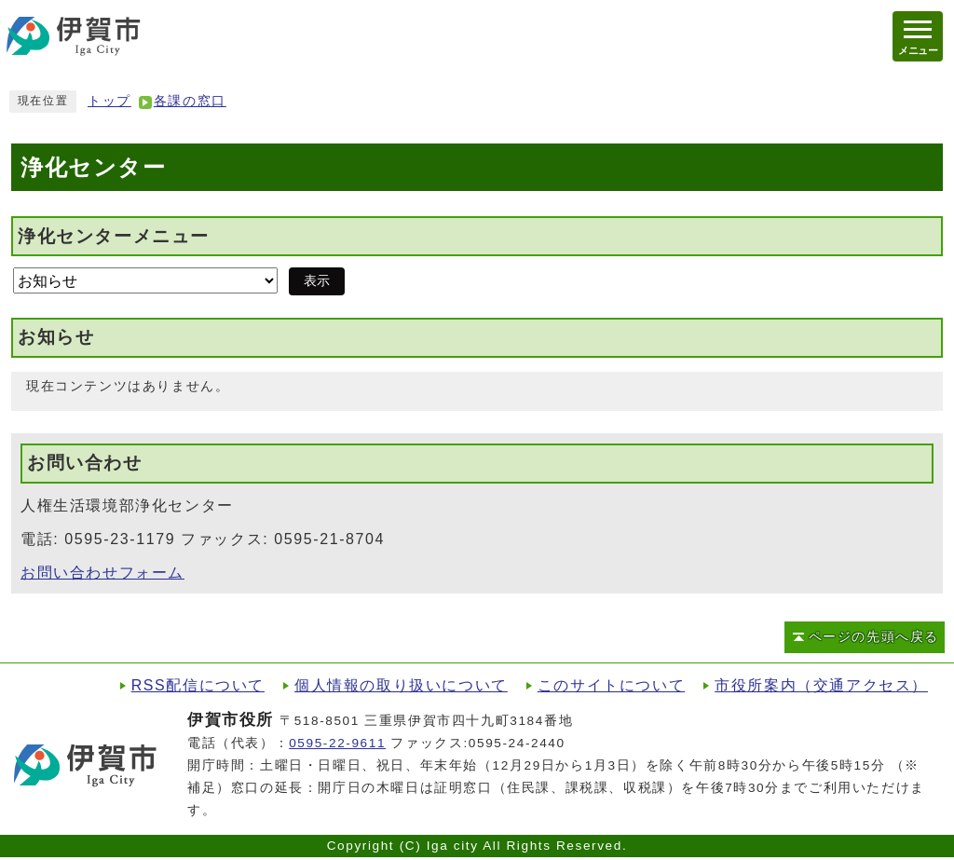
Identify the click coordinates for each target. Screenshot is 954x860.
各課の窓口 (190, 101)
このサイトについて (611, 685)
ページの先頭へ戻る (874, 637)
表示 (317, 281)
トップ (109, 101)
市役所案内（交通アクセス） (821, 685)
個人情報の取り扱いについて (401, 685)
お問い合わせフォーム (102, 572)
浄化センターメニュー (114, 235)
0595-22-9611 (337, 743)
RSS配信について (198, 685)
